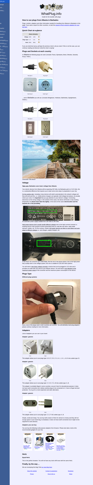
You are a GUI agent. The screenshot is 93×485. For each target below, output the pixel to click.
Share (72, 474)
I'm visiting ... (4, 10)
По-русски (5, 55)
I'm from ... (4, 7)
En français (5, 43)
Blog (2, 16)
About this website (33, 471)
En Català (4, 37)
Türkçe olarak (6, 64)
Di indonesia (6, 58)
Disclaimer (72, 471)
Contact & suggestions (53, 471)
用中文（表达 (6, 46)
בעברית (4, 73)
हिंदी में (4, 49)
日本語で (5, 52)
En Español (4, 28)
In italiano (5, 31)
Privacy (34, 474)
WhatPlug (4, 1)
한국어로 (5, 67)
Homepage (4, 4)
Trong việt (5, 61)
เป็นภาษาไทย (6, 70)
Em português (6, 40)
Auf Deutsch (4, 34)
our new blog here (48, 467)
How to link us (53, 474)
